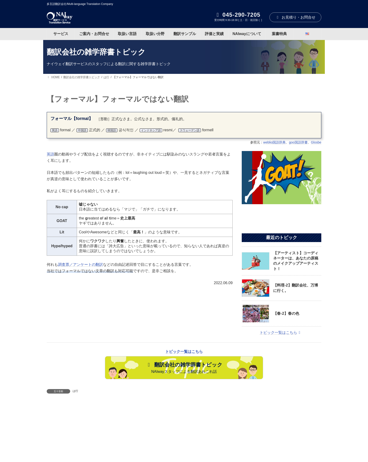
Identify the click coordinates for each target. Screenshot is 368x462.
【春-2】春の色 (286, 313)
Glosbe (316, 142)
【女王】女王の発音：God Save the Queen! (230, 412)
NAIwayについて (252, 441)
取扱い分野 (161, 441)
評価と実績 (220, 441)
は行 (75, 391)
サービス (70, 441)
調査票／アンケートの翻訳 (80, 265)
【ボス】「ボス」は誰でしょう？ (93, 412)
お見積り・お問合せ (295, 17)
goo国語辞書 (298, 142)
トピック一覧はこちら (281, 333)
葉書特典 (282, 441)
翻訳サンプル (191, 441)
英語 (50, 154)
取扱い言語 (134, 441)
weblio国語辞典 (274, 142)
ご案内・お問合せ (101, 441)
